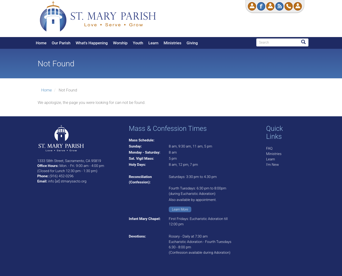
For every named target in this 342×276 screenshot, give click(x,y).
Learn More (180, 209)
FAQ (269, 148)
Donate (252, 6)
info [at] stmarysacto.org (67, 181)
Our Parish (61, 43)
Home (41, 43)
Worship (120, 43)
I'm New (272, 165)
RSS (279, 6)
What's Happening (92, 43)
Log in (298, 6)
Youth (138, 43)
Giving (192, 43)
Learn (153, 43)
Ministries (172, 43)
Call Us (288, 6)
